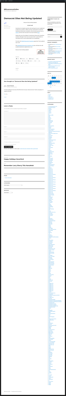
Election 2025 (50, 191)
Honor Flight (50, 228)
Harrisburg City (50, 219)
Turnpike (49, 372)
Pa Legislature (50, 294)
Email (5, 131)
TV (48, 373)
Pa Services (50, 296)
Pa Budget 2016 (50, 289)
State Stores (50, 355)
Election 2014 (50, 171)
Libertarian (50, 257)
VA (48, 380)
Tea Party (49, 358)
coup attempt (50, 147)
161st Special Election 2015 (52, 106)
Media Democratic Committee (28, 41)
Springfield (50, 352)
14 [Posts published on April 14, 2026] (50, 81)
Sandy (49, 337)
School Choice (50, 339)
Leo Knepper (50, 255)
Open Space (50, 281)
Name (5, 126)
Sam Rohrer (50, 336)
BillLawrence (6, 25)
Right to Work (50, 331)
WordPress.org (50, 99)
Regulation (50, 326)
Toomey (49, 363)
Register (49, 94)
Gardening (50, 205)
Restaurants (50, 330)
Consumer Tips (50, 145)
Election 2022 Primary (52, 186)
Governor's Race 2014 (52, 212)
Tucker (49, 371)
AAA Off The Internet (51, 107)
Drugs (49, 166)
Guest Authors (50, 214)
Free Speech (50, 202)
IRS (49, 239)
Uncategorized (50, 377)
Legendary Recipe (51, 253)
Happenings (50, 218)
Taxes (49, 357)
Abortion (49, 108)
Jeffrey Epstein (50, 240)
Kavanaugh (50, 247)
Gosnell (49, 211)
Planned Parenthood (51, 313)
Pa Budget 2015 (50, 288)
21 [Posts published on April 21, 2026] (50, 83)
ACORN (49, 110)
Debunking (50, 156)
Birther (49, 119)
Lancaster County (51, 249)
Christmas (50, 136)
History (49, 226)
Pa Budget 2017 (50, 290)
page (39, 32)
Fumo (49, 203)
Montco (49, 270)
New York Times (51, 274)
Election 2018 (50, 176)
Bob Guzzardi (50, 121)
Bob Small (50, 122)
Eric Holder (50, 198)
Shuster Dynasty (51, 350)
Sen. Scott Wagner (51, 342)
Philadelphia (50, 310)
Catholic (49, 128)
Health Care (50, 221)
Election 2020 (50, 180)
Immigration (50, 235)
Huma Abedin (50, 230)
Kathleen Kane (50, 245)
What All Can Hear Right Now (53, 62)
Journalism (50, 243)
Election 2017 (50, 175)
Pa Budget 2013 (50, 286)
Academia (50, 109)
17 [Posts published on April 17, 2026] (56, 81)
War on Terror (50, 381)
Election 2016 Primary (52, 174)
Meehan (49, 266)
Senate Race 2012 (51, 344)
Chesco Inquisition (51, 129)
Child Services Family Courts (53, 133)
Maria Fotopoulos (51, 261)
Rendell (49, 328)
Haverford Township (51, 220)
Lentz (49, 254)
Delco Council (50, 158)
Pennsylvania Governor (52, 303)
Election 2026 (50, 192)
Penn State (50, 298)
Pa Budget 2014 (50, 287)
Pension (49, 308)
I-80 (49, 233)
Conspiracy (50, 144)
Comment (6, 111)
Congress (49, 142)
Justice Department (51, 244)
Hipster (49, 225)
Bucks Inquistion (51, 125)
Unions (49, 378)
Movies (49, 271)
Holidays (49, 227)
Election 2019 (50, 178)
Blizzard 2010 (50, 120)
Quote (49, 322)
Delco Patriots (50, 159)
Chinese (49, 134)
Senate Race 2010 (51, 343)
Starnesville (50, 354)
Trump (49, 368)
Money (49, 269)
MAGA (49, 260)
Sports (49, 351)
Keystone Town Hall (51, 248)
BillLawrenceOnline (11, 9)
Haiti (49, 217)
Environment (50, 197)
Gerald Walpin (50, 206)
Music (49, 272)
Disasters (49, 163)
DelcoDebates (50, 160)
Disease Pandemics (51, 164)
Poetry (49, 314)
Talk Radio (50, 356)
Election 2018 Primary (52, 177)
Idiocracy (49, 234)
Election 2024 (50, 189)
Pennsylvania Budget (51, 299)
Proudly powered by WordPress (16, 391)
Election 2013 (50, 170)
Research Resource (51, 329)
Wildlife (49, 384)
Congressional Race (51, 143)
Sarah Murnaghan (51, 338)
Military (49, 267)
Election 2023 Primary (52, 188)
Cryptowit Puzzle (51, 151)
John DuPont (50, 242)
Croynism (50, 150)
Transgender (50, 366)
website (17, 32)
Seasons (49, 340)
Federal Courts (50, 199)
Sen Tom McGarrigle (51, 341)
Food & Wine (50, 201)
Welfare (49, 383)
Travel (49, 367)
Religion (49, 327)
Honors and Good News (52, 229)
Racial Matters (50, 323)
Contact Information (8, 177)
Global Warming (51, 208)
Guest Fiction (50, 215)
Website (5, 136)
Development (50, 162)
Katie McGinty (50, 246)
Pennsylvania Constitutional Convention (55, 301)
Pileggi (49, 312)
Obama (49, 276)
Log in (49, 95)
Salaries (49, 335)
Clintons (49, 138)
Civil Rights (50, 137)
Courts (49, 148)
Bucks (49, 124)
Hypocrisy (50, 232)
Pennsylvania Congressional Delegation (54, 300)
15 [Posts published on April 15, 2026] (52, 81)
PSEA (49, 321)
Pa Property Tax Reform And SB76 (54, 295)
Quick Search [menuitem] (10, 0)
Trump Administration (52, 369)
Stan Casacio (50, 353)
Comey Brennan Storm (52, 139)
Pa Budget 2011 (50, 284)
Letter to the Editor (51, 256)
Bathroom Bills (50, 115)
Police (49, 315)
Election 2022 (50, 185)
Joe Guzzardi (50, 241)
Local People (50, 258)
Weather (49, 382)
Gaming (49, 204)
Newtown (50, 275)
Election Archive (51, 193)
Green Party (50, 213)
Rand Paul (50, 324)
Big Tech (49, 118)
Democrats (8, 28)
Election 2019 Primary (52, 179)
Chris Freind (50, 135)
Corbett (49, 146)
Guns (49, 216)
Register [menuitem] (6, 0)
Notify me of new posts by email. (10, 144)
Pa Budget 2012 (50, 285)
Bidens (49, 117)
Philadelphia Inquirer (51, 311)
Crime (49, 149)
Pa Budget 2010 (50, 283)
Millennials (50, 268)
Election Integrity (51, 194)
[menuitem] (1, 1)
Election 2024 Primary (52, 190)
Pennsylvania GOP (51, 302)
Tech (49, 359)
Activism (49, 111)
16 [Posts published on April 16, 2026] (54, 81)
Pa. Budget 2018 (50, 297)
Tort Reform (50, 364)
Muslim (49, 273)
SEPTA (49, 345)
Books (49, 123)
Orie (49, 282)
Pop (49, 317)
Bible (49, 116)
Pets (49, 309)
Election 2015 (50, 172)
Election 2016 (50, 173)
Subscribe (50, 29)
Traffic (49, 365)
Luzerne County (51, 259)
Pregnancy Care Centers (52, 318)
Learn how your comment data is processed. (29, 148)
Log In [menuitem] (3, 0)
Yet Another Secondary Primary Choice (54, 61)
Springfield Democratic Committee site (25, 45)
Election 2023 (50, 187)
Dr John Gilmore (51, 165)
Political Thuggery (51, 316)
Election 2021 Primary (52, 184)
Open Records (50, 280)
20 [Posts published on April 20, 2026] (48, 83)
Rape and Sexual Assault (52, 325)
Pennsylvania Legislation (52, 304)
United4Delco (50, 379)
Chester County (50, 130)
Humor (49, 231)
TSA (49, 370)
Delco (5, 28)
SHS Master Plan (51, 349)
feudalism (50, 200)
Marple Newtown (51, 262)
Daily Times (50, 152)
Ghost (49, 207)
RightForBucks (50, 332)
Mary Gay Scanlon (51, 263)
